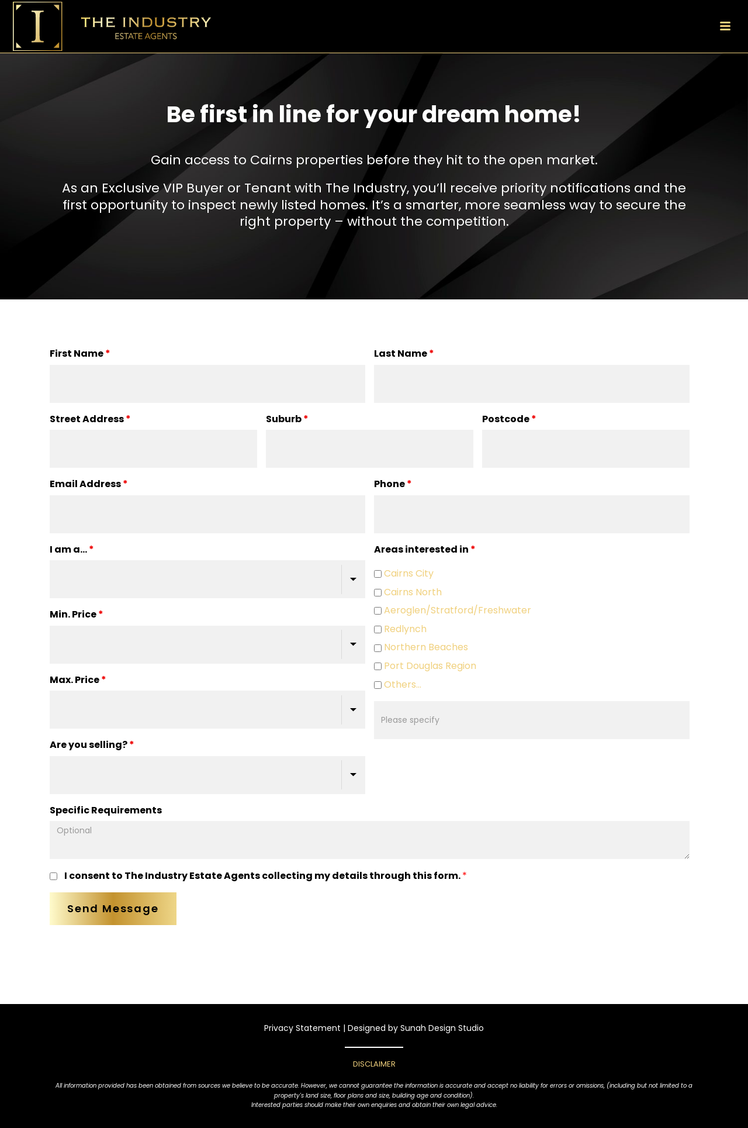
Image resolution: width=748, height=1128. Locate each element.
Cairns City (404, 574)
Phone (393, 484)
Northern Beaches (421, 648)
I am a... (72, 549)
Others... (397, 685)
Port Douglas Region (425, 666)
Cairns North (408, 593)
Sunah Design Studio (442, 1028)
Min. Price (76, 614)
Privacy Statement (302, 1028)
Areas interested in (425, 549)
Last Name (404, 353)
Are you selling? (92, 744)
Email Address (89, 484)
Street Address (90, 419)
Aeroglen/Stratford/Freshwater (452, 611)
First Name (80, 353)
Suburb (287, 419)
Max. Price (78, 680)
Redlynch (400, 630)
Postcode (509, 419)
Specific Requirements (106, 810)
